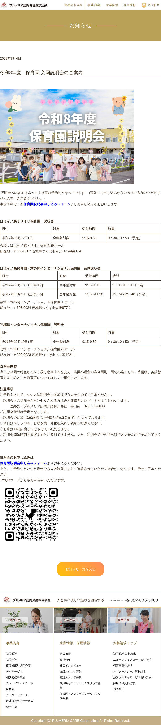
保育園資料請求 (122, 665)
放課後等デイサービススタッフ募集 (80, 685)
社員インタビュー (71, 665)
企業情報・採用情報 (75, 643)
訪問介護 (11, 659)
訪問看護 (11, 653)
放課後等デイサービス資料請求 (132, 677)
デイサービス (14, 671)
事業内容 (12, 643)
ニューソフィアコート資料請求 (132, 659)
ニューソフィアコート (19, 683)
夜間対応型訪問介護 (18, 665)
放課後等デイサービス (19, 700)
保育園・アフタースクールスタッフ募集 (80, 696)
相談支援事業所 (15, 677)
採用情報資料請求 (124, 683)
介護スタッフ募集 (71, 671)
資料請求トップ (125, 643)
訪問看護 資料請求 (124, 653)
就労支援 (11, 706)
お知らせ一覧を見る (80, 569)
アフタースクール (17, 695)
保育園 (10, 689)
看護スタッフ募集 (71, 677)
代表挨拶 (65, 653)
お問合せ (118, 689)
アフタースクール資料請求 (129, 671)
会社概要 (65, 659)
